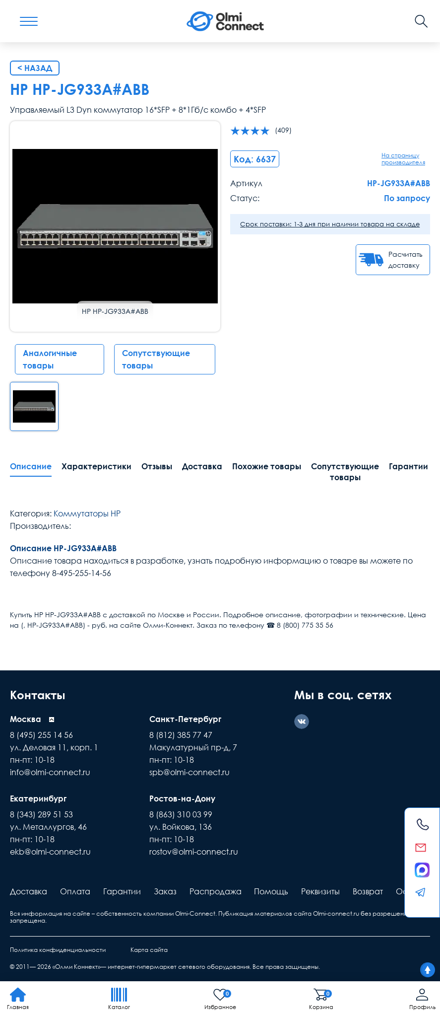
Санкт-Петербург (185, 719)
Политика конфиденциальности (58, 948)
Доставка (202, 466)
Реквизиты (320, 890)
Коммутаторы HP (87, 513)
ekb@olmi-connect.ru (50, 851)
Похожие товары (266, 466)
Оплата (75, 890)
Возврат (368, 890)
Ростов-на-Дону (182, 797)
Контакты (39, 694)
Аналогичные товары (50, 359)
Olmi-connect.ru (336, 912)
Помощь (271, 890)
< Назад (34, 68)
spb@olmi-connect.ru (189, 772)
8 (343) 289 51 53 (41, 813)
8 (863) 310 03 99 (180, 813)
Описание (31, 466)
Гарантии (122, 890)
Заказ (165, 890)
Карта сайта (149, 948)
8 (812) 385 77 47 (180, 734)
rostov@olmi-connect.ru (193, 851)
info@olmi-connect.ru (50, 772)
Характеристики (96, 466)
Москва (25, 719)
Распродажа (215, 890)
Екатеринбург (38, 797)
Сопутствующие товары (156, 359)
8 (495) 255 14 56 (41, 734)
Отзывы (156, 466)
